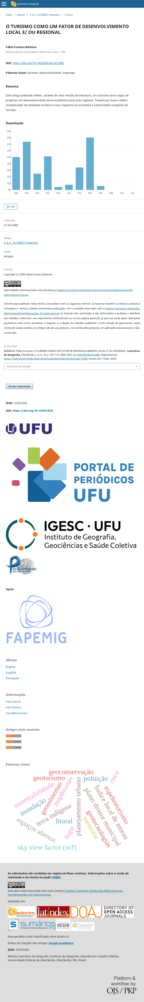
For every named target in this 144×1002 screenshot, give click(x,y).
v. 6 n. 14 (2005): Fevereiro (45, 14)
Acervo (21, 14)
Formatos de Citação (19, 366)
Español (11, 672)
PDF (12, 206)
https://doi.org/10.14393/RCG (33, 410)
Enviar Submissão (20, 386)
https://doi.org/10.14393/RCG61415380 (38, 63)
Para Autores (13, 707)
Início (9, 14)
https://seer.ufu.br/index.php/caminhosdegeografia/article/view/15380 (45, 358)
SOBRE (56, 877)
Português (12, 678)
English (11, 667)
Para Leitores (13, 701)
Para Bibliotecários (16, 713)
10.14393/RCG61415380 (86, 354)
